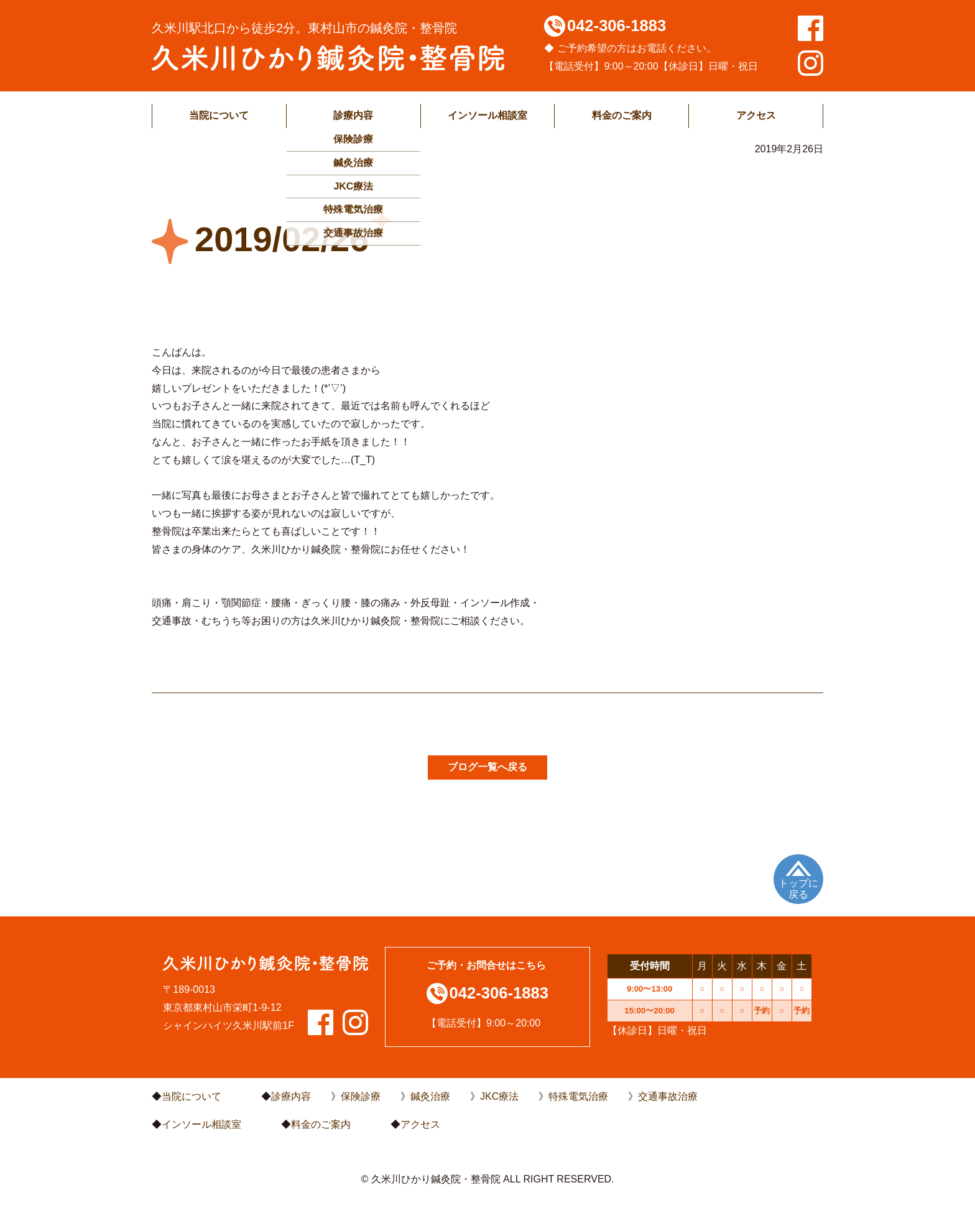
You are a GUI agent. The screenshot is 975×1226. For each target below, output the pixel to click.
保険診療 (361, 1096)
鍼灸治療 (430, 1096)
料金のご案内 (622, 115)
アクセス (756, 115)
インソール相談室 (487, 115)
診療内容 (353, 115)
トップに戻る (798, 889)
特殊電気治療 (578, 1096)
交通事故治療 (668, 1096)
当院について (219, 115)
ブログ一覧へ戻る (487, 767)
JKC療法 (499, 1096)
